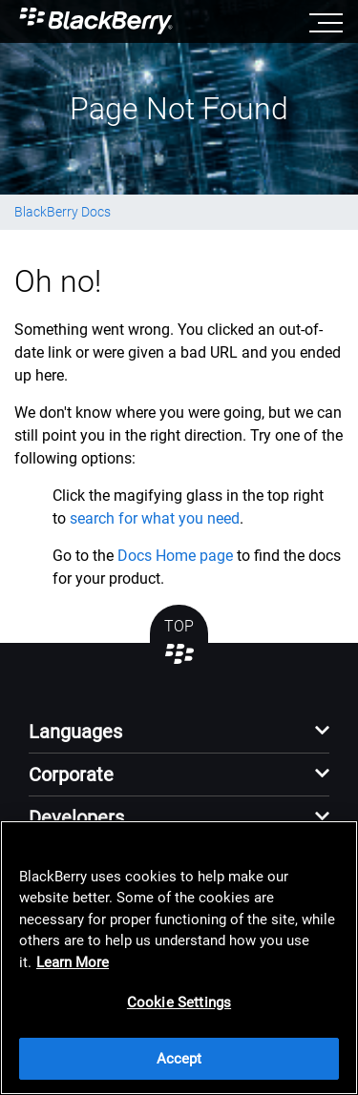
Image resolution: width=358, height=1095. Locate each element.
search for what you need (155, 518)
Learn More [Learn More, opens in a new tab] (72, 962)
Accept (179, 1058)
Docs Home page (175, 556)
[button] (179, 737)
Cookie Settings (179, 1002)
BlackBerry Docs (62, 211)
